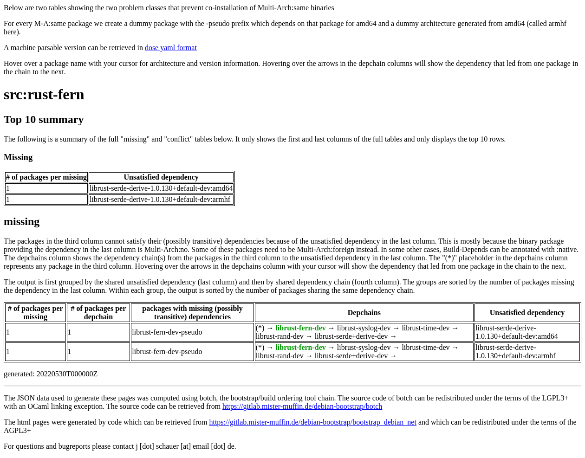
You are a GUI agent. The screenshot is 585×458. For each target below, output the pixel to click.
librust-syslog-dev (364, 328)
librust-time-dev (425, 328)
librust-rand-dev (280, 336)
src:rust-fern (44, 94)
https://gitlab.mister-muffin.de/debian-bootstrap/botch (302, 406)
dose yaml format (171, 48)
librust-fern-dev (300, 328)
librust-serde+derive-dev (351, 336)
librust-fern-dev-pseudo (167, 332)
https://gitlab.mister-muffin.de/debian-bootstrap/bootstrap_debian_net (312, 422)
